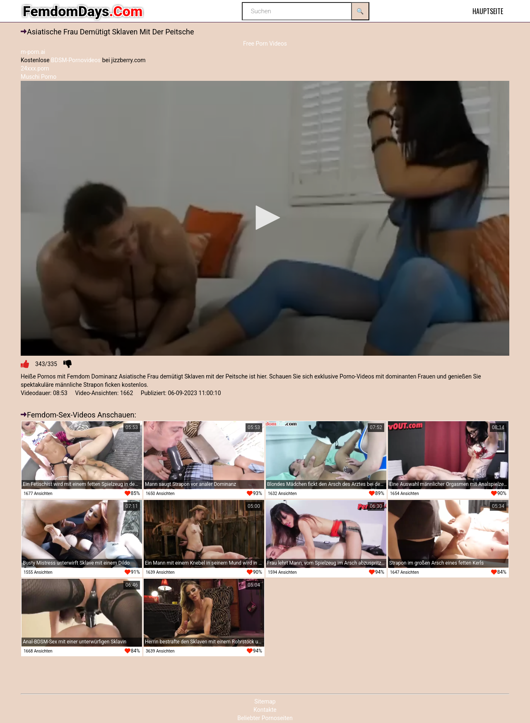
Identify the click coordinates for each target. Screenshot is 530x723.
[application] (265, 218)
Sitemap (264, 701)
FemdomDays (82, 11)
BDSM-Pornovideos (76, 60)
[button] (265, 217)
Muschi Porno (38, 76)
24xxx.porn (35, 68)
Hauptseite (487, 11)
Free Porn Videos (265, 43)
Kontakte (265, 709)
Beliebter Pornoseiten (264, 718)
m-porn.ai (33, 52)
